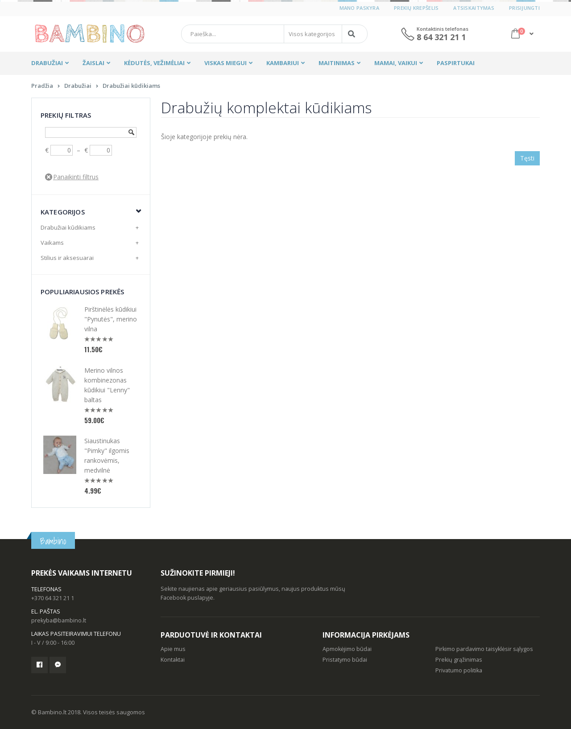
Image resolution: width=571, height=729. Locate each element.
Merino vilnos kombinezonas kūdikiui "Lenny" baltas (107, 385)
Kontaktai (173, 659)
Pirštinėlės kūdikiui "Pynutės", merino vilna (110, 319)
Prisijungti (524, 7)
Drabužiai (77, 86)
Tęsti (527, 158)
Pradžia (42, 86)
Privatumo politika (458, 670)
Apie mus (173, 649)
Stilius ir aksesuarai (67, 258)
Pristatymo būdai (345, 659)
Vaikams (52, 243)
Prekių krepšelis (416, 7)
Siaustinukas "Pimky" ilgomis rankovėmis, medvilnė (106, 455)
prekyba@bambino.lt (58, 620)
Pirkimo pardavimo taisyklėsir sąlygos (484, 649)
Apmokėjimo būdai (347, 649)
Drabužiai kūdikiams (131, 86)
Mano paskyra (359, 7)
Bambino (53, 541)
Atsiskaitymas (473, 7)
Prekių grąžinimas (458, 659)
